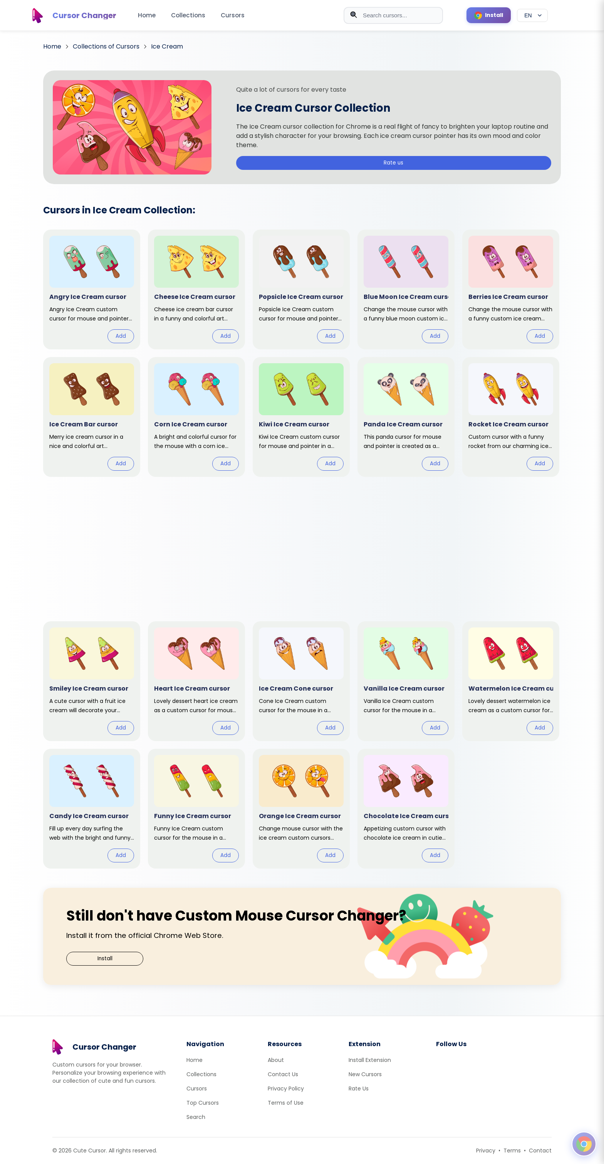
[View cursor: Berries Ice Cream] (510, 289)
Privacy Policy (286, 1088)
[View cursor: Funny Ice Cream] (196, 809)
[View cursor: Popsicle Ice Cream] (301, 289)
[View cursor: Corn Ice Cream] (196, 417)
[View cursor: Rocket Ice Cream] (510, 417)
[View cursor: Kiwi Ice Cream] (301, 417)
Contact (540, 1150)
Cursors (233, 15)
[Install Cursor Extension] (488, 15)
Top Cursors (202, 1103)
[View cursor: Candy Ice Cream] (91, 809)
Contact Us (283, 1074)
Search (195, 1117)
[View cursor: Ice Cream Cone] (301, 681)
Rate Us (359, 1088)
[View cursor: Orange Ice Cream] (301, 809)
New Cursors (365, 1074)
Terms (512, 1150)
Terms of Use (286, 1103)
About (276, 1060)
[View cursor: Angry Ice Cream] (91, 289)
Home (147, 15)
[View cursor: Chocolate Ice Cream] (406, 809)
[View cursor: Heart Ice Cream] (196, 681)
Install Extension (370, 1060)
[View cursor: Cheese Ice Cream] (196, 289)
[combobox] (393, 15)
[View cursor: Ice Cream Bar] (91, 417)
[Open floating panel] (584, 1144)
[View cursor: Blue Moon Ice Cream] (406, 289)
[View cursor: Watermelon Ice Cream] (510, 681)
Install (104, 958)
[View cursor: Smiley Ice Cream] (91, 681)
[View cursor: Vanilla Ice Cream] (406, 681)
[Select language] (532, 15)
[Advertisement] (302, 544)
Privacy (485, 1150)
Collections (188, 15)
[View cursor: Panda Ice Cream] (406, 417)
